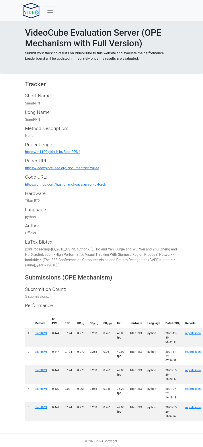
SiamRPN (41, 333)
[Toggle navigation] (50, 10)
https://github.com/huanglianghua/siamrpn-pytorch (65, 184)
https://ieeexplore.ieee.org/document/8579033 (62, 168)
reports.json (193, 333)
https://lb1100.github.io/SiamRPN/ (52, 152)
